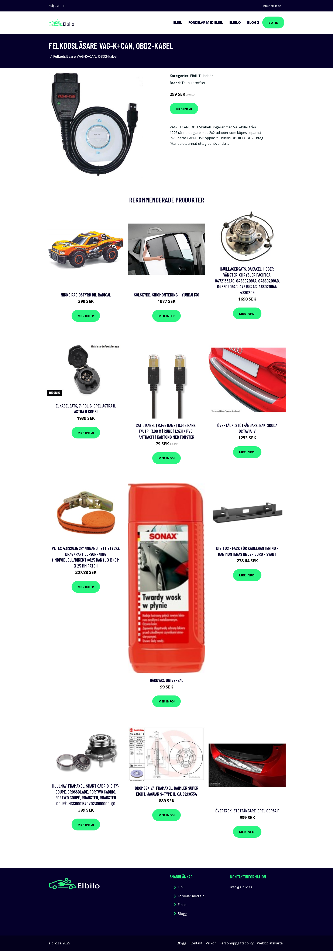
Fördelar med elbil (205, 22)
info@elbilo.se (271, 6)
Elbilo (235, 22)
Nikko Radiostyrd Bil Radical (86, 294)
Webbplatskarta (270, 943)
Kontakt (196, 943)
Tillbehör (205, 75)
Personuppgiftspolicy (236, 943)
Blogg (253, 22)
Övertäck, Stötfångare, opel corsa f (247, 810)
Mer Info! (184, 108)
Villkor (211, 943)
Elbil (177, 22)
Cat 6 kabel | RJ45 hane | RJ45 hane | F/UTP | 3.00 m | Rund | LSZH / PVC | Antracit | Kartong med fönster (166, 431)
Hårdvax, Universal (166, 680)
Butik (273, 22)
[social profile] (64, 6)
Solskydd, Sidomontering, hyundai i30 (166, 294)
